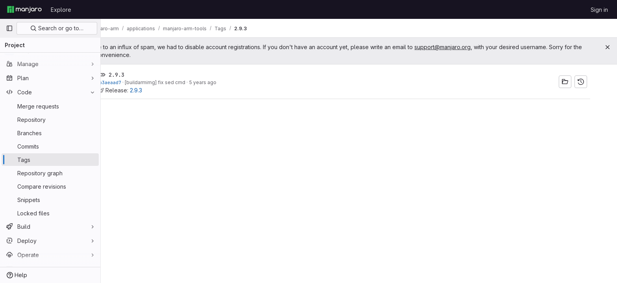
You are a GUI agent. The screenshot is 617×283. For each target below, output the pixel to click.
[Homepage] (24, 9)
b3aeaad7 (124, 82)
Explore (61, 9)
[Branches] (50, 133)
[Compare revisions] (50, 186)
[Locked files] (50, 213)
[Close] (607, 47)
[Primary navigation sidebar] (9, 28)
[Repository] (50, 119)
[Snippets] (50, 199)
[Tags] (50, 159)
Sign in (599, 9)
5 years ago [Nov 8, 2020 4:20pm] (217, 82)
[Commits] (50, 146)
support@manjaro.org (471, 47)
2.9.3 (150, 90)
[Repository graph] (50, 173)
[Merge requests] (50, 106)
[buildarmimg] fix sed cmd (169, 82)
